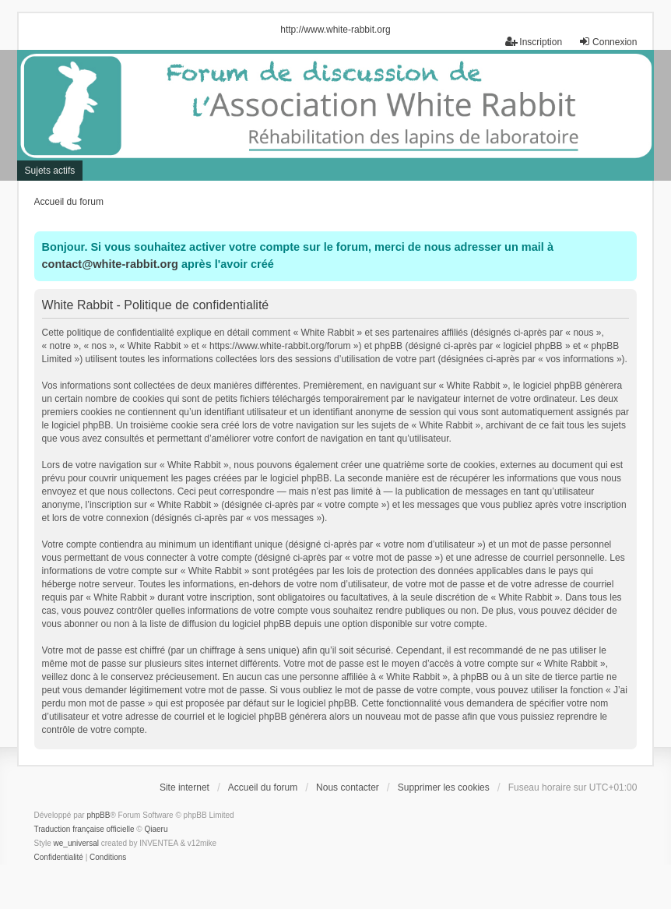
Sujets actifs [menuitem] (50, 170)
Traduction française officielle (84, 829)
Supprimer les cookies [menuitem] (444, 787)
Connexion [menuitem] (607, 42)
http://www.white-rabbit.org (335, 29)
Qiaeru (155, 829)
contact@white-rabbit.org (110, 264)
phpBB (98, 815)
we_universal (76, 843)
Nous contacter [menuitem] (347, 787)
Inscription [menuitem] (533, 42)
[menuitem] (58, 858)
